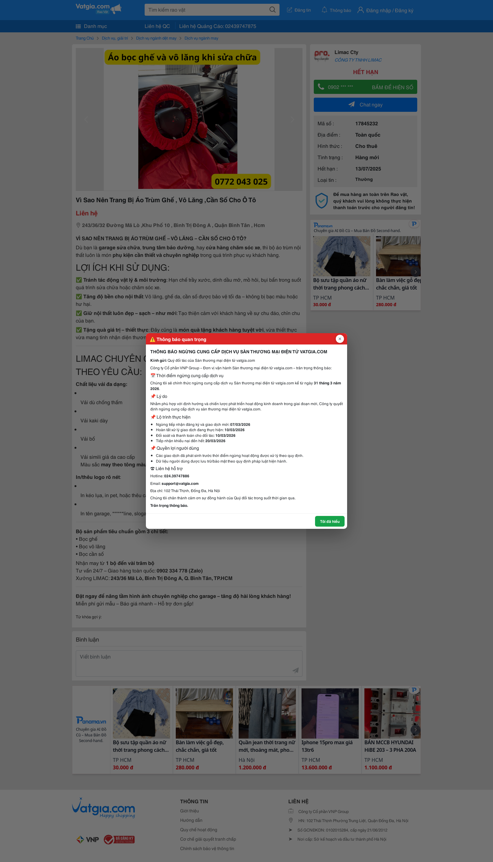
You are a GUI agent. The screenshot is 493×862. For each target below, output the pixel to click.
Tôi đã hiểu (330, 521)
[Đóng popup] (340, 339)
